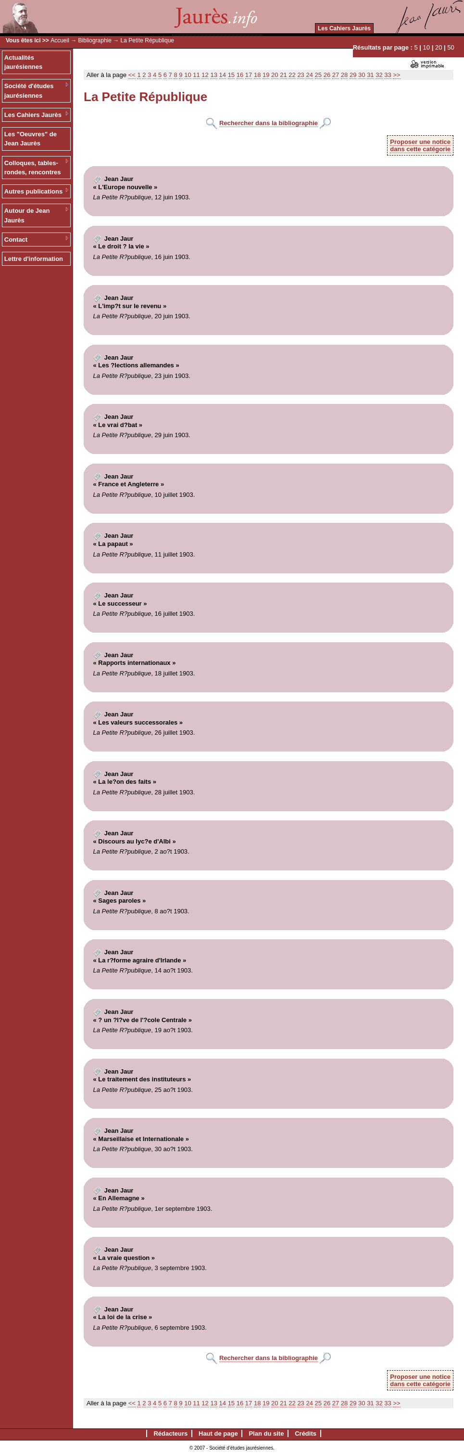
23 (300, 74)
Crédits (305, 1433)
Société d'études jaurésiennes (29, 90)
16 (240, 74)
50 (450, 47)
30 (361, 74)
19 (266, 74)
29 (353, 74)
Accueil (59, 40)
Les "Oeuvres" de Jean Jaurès (30, 138)
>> (396, 74)
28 (344, 74)
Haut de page (218, 1433)
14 (222, 74)
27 (335, 74)
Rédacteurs (170, 1433)
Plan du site (266, 1433)
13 (213, 74)
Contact (15, 239)
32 (379, 74)
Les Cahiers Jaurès (344, 28)
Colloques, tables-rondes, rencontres (32, 167)
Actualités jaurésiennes (23, 62)
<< (132, 74)
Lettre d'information (33, 258)
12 (204, 74)
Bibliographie (95, 40)
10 (426, 47)
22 (291, 74)
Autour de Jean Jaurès (27, 215)
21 (283, 74)
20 (438, 47)
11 (196, 74)
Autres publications (33, 191)
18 (257, 74)
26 (327, 74)
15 (231, 74)
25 (318, 74)
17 (248, 74)
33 (387, 74)
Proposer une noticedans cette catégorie (420, 145)
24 (309, 74)
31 (370, 74)
